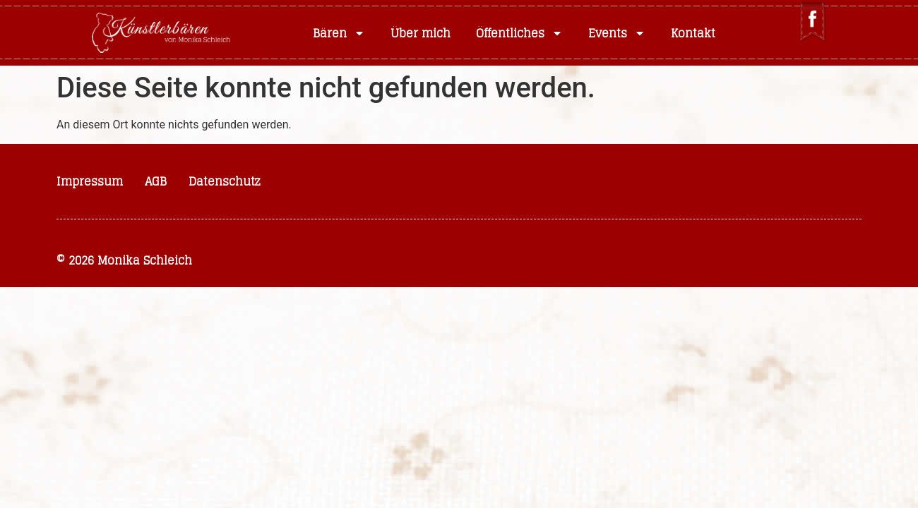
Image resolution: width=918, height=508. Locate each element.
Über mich (421, 33)
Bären (339, 33)
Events (616, 33)
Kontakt (693, 33)
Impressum (89, 181)
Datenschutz (225, 181)
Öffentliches (519, 33)
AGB (156, 181)
